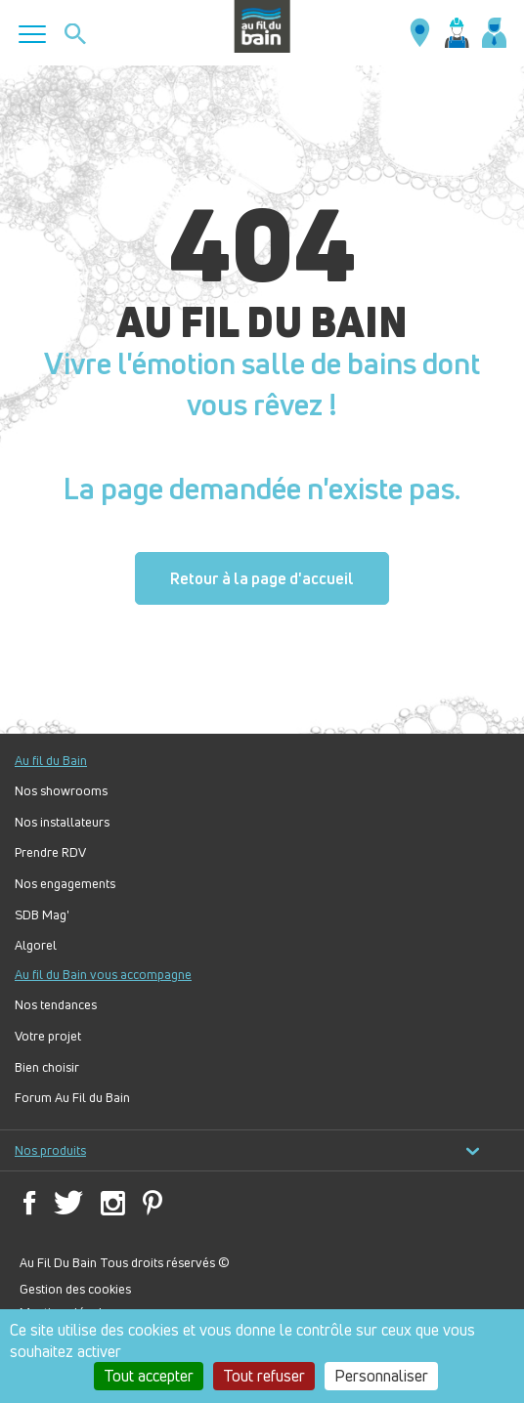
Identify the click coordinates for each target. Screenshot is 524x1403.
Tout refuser (264, 1375)
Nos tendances (56, 1005)
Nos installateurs (62, 822)
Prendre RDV (50, 852)
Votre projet (48, 1036)
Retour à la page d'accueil (262, 578)
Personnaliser (381, 1375)
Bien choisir (47, 1067)
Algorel (36, 945)
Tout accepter (149, 1375)
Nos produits (247, 1150)
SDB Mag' (42, 915)
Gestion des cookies (75, 1289)
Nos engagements (65, 883)
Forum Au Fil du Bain (72, 1097)
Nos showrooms (61, 791)
